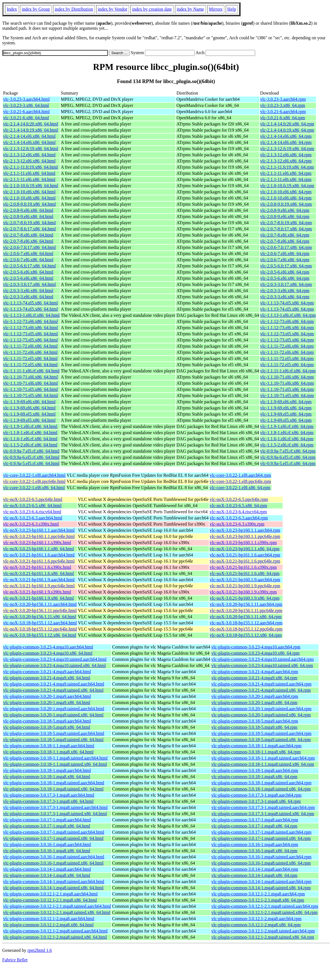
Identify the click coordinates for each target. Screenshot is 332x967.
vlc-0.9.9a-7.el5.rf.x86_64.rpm (287, 451)
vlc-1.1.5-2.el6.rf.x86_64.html (30, 445)
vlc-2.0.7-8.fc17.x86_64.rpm (286, 228)
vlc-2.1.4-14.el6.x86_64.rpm (286, 136)
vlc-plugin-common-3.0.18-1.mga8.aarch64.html (47, 770)
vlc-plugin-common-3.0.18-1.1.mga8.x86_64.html (48, 752)
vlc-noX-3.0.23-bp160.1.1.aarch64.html (39, 530)
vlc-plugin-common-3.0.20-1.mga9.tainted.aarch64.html (53, 708)
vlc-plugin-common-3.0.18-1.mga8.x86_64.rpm (254, 776)
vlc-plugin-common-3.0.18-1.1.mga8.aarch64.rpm (256, 745)
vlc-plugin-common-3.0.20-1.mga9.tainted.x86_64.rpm (261, 714)
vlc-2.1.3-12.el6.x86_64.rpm (286, 154)
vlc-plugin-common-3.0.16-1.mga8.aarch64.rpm (254, 844)
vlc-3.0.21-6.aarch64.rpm (283, 111)
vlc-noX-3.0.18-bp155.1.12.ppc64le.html (40, 629)
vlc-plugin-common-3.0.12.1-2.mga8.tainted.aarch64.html (55, 931)
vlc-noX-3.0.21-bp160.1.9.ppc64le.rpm (245, 585)
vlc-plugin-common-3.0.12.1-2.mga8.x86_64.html (48, 924)
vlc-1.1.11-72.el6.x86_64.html (30, 346)
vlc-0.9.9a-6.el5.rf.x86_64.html (31, 457)
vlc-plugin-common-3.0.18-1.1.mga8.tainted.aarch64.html (55, 758)
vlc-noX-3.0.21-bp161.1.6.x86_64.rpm (245, 573)
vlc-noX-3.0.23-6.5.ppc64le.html (32, 499)
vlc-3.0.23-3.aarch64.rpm (283, 99)
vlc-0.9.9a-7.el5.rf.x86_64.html (31, 451)
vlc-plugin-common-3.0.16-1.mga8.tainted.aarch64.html (53, 856)
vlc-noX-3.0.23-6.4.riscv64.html (32, 511)
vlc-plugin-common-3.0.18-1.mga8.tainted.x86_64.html (53, 789)
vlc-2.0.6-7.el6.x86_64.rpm (285, 253)
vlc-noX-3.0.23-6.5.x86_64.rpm (238, 505)
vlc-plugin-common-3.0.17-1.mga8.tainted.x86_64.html (53, 838)
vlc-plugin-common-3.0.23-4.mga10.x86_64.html (48, 653)
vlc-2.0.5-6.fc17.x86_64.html (29, 265)
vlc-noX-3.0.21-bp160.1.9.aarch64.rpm (245, 579)
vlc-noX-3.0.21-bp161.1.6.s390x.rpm (243, 567)
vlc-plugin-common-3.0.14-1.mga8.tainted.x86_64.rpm (261, 887)
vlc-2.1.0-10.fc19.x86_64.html (30, 185)
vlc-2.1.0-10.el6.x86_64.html (29, 191)
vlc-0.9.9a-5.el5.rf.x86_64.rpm (287, 463)
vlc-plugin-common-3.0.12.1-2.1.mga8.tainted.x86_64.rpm (264, 912)
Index (12, 9)
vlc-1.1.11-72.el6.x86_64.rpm (287, 346)
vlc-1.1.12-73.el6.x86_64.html (30, 321)
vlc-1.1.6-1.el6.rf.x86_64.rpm (286, 438)
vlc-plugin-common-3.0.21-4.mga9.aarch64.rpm (254, 671)
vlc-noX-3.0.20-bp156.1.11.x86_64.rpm (246, 616)
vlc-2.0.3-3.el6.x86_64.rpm (285, 290)
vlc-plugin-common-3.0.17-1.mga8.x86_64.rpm (254, 826)
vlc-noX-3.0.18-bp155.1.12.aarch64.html (40, 622)
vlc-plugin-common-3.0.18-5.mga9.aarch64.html (47, 721)
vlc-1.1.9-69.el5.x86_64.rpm (286, 414)
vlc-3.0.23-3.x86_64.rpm (282, 105)
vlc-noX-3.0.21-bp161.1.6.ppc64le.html (39, 561)
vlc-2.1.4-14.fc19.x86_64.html (30, 130)
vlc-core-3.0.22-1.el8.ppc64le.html (34, 481)
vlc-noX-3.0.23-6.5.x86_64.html (32, 505)
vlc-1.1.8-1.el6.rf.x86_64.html (30, 432)
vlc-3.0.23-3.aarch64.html (26, 99)
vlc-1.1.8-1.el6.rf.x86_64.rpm (286, 432)
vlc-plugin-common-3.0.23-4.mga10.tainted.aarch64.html (55, 659)
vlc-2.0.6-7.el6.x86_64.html (28, 253)
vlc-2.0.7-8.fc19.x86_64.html (29, 222)
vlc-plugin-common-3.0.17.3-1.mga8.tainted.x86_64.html (55, 813)
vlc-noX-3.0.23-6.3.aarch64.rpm (239, 517)
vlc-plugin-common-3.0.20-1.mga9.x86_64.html (46, 702)
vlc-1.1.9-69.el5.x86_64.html (29, 414)
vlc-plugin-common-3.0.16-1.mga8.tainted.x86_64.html (53, 863)
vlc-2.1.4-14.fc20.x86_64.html (30, 124)
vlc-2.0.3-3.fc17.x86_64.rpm (286, 284)
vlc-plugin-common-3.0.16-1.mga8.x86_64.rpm (254, 850)
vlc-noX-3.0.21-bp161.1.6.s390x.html (37, 567)
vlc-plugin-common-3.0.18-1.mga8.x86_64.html (46, 776)
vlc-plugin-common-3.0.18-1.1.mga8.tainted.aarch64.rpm (263, 758)
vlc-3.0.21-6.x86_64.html (26, 117)
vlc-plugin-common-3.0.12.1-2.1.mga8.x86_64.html (50, 900)
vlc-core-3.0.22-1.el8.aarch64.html (34, 475)
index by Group (36, 9)
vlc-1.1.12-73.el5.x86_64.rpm (287, 333)
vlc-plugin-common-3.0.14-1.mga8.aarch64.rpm (254, 869)
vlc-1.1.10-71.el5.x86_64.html (30, 389)
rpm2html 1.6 (39, 950)
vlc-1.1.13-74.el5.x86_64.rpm (287, 303)
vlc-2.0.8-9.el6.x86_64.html (28, 210)
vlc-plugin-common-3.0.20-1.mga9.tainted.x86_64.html (53, 714)
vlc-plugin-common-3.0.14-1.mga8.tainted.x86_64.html (53, 887)
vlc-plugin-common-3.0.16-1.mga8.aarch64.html (47, 844)
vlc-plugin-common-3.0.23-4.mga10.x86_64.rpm (255, 653)
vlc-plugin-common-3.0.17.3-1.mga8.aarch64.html (48, 795)
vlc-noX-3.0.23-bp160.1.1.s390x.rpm (243, 542)
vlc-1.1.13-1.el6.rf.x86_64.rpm (288, 315)
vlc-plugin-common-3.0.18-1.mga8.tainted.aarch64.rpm (261, 782)
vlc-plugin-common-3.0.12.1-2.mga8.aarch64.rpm (256, 918)
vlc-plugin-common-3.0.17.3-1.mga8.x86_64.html (48, 801)
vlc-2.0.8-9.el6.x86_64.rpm (285, 210)
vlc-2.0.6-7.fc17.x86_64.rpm (286, 247)
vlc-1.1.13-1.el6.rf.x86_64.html (31, 315)
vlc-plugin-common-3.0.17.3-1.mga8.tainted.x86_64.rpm (262, 813)
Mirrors (216, 9)
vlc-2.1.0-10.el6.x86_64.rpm (286, 191)
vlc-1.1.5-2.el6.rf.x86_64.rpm (286, 445)
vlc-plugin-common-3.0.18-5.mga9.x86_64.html (46, 727)
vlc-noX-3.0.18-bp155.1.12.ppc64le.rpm (246, 629)
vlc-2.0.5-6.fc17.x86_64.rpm (286, 265)
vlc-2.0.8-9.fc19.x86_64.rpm (286, 204)
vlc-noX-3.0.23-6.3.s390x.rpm (237, 524)
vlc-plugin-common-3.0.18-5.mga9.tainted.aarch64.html (53, 733)
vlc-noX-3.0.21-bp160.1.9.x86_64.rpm (245, 598)
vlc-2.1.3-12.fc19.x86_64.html (30, 148)
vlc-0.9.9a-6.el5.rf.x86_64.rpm (287, 457)
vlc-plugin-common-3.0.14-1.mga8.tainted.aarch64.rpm (261, 881)
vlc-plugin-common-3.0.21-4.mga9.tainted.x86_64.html (53, 690)
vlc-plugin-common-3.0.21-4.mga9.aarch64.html (47, 671)
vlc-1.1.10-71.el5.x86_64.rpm (287, 389)
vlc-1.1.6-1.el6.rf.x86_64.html (30, 438)
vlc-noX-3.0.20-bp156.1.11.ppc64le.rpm (246, 610)
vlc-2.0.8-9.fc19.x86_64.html (29, 204)
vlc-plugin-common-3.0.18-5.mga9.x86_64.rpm (254, 727)
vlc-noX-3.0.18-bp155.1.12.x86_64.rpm (246, 635)
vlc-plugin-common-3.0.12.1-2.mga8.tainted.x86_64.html (55, 937)
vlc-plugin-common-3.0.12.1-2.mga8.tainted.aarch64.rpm (263, 931)
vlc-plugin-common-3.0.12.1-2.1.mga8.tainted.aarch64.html (57, 906)
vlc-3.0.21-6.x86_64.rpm (282, 117)
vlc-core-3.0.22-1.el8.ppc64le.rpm (240, 481)
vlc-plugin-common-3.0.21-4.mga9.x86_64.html (46, 677)
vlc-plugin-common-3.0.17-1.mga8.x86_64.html (46, 826)
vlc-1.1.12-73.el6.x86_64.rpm (287, 321)
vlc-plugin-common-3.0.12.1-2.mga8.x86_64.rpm (256, 924)
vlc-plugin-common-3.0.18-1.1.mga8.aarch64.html (48, 745)
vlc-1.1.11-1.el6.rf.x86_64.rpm (288, 370)
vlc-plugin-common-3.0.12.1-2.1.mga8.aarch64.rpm (258, 894)
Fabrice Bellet (14, 959)
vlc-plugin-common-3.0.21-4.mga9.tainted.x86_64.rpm (261, 690)
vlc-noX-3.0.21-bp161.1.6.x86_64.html (38, 573)
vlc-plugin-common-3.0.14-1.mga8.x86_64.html (46, 875)
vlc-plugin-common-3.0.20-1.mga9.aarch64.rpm (254, 696)
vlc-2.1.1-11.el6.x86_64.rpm (286, 173)
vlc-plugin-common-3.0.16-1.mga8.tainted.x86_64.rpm (261, 863)
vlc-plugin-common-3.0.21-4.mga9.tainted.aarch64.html (53, 684)
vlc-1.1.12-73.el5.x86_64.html (30, 333)
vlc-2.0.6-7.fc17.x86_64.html (29, 247)
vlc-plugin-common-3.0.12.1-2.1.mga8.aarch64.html (50, 894)
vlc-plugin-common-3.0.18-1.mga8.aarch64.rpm (254, 770)
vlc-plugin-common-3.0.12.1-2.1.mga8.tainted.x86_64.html (56, 912)
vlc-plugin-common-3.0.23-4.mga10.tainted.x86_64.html (54, 665)
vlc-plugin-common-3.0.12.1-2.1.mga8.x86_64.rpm (257, 900)
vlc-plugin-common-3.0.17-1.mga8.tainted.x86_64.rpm (261, 838)
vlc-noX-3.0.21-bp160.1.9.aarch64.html (39, 579)
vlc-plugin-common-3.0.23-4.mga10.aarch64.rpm (256, 647)
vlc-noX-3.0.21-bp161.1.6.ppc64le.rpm (245, 561)
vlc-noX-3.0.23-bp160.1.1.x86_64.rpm (245, 548)
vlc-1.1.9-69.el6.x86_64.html (29, 401)
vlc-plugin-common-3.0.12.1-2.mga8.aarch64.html (48, 918)
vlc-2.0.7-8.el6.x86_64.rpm (285, 235)
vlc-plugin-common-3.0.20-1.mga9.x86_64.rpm (254, 702)
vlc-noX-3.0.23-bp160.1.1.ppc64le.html (39, 536)
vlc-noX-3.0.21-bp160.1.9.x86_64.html (38, 598)
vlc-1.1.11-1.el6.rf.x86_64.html (31, 370)
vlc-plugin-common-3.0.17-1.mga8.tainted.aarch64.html (53, 832)
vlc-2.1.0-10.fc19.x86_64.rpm (287, 185)
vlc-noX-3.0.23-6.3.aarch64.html (32, 517)
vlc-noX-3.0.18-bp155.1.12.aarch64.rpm (246, 622)
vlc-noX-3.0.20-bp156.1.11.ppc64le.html (40, 610)
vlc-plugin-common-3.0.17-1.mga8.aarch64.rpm (254, 819)
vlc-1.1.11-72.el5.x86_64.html (30, 358)
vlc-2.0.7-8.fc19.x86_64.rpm (286, 222)
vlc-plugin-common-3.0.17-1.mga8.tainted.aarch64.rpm (261, 832)
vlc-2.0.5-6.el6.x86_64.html (28, 272)
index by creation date (152, 9)
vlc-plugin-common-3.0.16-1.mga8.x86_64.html (46, 850)
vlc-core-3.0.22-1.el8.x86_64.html (34, 487)
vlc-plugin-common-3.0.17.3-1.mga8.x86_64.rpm (256, 801)
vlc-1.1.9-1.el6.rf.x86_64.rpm (286, 426)
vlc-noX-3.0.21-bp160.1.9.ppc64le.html (39, 585)
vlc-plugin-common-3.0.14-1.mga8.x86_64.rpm (254, 875)
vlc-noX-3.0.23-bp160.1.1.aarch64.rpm (245, 530)
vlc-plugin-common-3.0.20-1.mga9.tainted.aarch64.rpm (261, 708)
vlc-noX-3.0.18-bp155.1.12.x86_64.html (39, 635)
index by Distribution (74, 9)
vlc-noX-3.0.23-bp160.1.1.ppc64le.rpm (245, 536)
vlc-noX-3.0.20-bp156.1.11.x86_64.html (39, 616)
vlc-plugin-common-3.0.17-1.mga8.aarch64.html (47, 819)
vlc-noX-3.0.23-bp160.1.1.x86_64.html (38, 548)
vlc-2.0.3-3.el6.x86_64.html (28, 290)
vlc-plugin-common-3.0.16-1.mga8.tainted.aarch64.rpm (261, 856)
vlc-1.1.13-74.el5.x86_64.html (30, 303)
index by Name (190, 9)
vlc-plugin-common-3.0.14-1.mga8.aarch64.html (47, 869)
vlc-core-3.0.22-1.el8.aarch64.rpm (240, 475)
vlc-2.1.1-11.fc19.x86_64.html (30, 167)
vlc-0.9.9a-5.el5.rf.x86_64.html (31, 463)
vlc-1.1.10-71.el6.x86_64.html (30, 377)
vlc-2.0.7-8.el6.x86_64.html (28, 235)
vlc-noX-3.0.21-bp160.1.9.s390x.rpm (243, 592)
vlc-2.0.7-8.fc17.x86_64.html (29, 228)
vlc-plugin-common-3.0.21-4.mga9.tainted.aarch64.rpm (261, 684)
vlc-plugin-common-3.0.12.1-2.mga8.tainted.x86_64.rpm (262, 937)
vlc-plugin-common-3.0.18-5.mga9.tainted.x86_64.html (53, 739)
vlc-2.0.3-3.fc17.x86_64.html (29, 284)
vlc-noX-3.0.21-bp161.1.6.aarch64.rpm (245, 555)
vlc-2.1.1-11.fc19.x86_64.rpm (287, 167)
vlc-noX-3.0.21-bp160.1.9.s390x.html (37, 592)
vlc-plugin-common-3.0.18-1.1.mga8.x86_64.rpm (256, 752)
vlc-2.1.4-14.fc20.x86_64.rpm (287, 124)
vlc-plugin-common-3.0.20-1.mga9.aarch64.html (47, 696)
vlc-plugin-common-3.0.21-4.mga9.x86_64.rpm (254, 677)
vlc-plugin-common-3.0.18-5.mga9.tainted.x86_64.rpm (261, 739)
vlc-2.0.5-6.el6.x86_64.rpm (285, 272)
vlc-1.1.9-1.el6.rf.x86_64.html (30, 426)
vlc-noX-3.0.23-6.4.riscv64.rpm (238, 511)
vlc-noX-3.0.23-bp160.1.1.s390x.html (37, 542)
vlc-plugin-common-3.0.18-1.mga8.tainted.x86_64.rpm (261, 789)
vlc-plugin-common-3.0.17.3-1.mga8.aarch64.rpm (256, 795)
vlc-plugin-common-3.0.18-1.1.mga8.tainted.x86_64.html (55, 764)
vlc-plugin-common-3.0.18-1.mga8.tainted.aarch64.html (53, 782)
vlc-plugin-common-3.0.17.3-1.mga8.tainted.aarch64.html (55, 807)
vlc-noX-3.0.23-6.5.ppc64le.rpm (239, 499)
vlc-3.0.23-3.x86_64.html (26, 105)
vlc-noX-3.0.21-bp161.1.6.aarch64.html (39, 555)
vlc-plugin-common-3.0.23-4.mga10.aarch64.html (48, 647)
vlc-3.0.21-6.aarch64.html (26, 111)
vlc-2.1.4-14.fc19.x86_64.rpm (287, 130)
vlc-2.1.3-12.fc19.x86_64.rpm (287, 148)
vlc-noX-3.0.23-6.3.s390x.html (31, 524)
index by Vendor (112, 9)
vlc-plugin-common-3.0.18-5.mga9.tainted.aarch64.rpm (261, 733)
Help (231, 9)
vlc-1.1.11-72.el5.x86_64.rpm (287, 358)
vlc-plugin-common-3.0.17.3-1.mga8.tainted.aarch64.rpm (263, 807)
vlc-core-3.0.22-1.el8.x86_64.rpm (240, 487)
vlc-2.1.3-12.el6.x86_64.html (29, 154)
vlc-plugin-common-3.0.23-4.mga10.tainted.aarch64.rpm (262, 659)
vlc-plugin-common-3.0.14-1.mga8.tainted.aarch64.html (53, 881)
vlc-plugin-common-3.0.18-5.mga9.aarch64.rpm (254, 721)
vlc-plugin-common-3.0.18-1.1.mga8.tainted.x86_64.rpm (262, 764)
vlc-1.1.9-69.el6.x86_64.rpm (286, 401)
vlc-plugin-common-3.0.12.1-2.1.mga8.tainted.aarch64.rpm (264, 906)
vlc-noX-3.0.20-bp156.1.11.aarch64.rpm (246, 604)
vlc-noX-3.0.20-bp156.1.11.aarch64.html (40, 604)
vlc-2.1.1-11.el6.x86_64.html (29, 173)
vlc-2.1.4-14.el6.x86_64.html (29, 136)
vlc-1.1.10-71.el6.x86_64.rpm (287, 377)
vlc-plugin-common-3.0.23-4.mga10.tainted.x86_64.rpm (262, 665)
